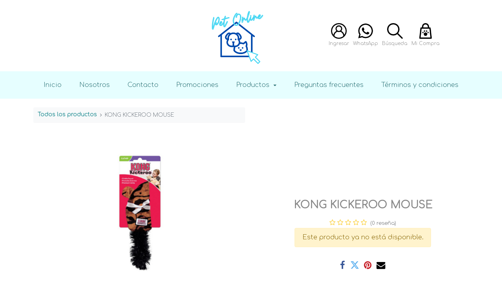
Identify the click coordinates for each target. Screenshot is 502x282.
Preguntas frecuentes (329, 85)
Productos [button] (253, 85)
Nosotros (94, 85)
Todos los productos (67, 115)
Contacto (142, 85)
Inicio (53, 85)
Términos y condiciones (419, 85)
